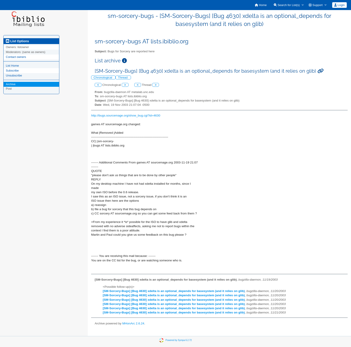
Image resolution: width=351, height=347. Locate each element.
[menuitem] (260, 5)
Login (339, 5)
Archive (10, 84)
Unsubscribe (14, 75)
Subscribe (12, 70)
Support (316, 5)
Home (261, 5)
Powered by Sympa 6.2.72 (178, 340)
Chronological (103, 77)
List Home (12, 65)
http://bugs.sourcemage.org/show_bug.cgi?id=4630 (125, 115)
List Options (17, 41)
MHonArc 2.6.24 (133, 323)
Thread (123, 77)
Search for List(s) (287, 5)
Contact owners (16, 57)
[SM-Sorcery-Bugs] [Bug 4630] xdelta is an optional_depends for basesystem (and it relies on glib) (174, 291)
